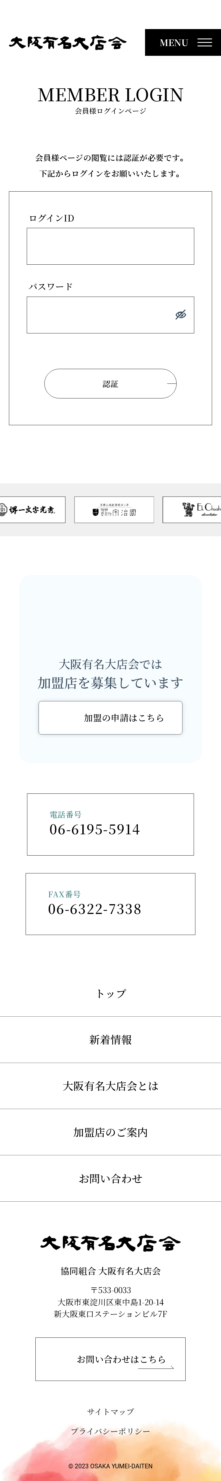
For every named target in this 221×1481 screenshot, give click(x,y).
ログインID (51, 217)
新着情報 (110, 1039)
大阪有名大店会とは (111, 1085)
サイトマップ (110, 1412)
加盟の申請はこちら (124, 717)
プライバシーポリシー (110, 1431)
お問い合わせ (110, 1178)
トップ (110, 993)
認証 (110, 383)
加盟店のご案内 (110, 1132)
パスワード (50, 286)
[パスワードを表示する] (181, 315)
